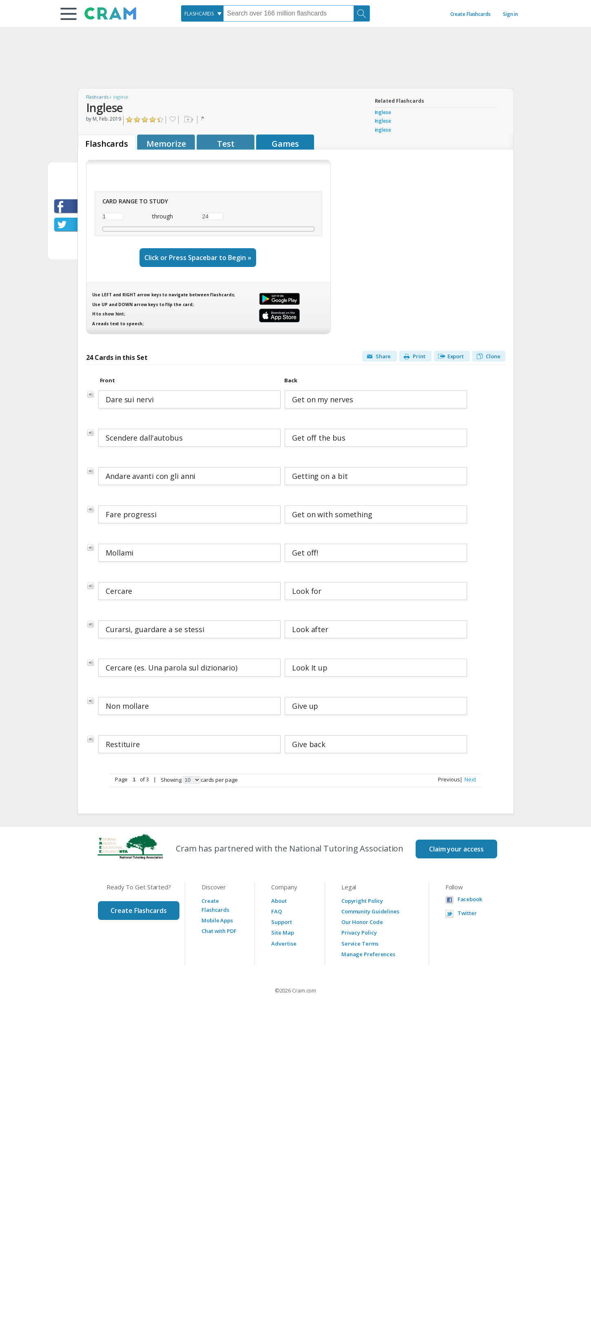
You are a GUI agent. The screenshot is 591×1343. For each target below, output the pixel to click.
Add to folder (188, 120)
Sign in (510, 14)
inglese (383, 129)
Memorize (166, 143)
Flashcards (97, 97)
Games (285, 143)
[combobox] (202, 13)
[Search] (362, 13)
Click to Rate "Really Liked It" (153, 119)
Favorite (172, 120)
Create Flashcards (470, 14)
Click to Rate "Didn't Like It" (137, 119)
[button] (68, 14)
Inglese (383, 112)
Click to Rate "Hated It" (129, 119)
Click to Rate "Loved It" (160, 119)
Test (226, 143)
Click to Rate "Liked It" (145, 119)
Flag (203, 120)
